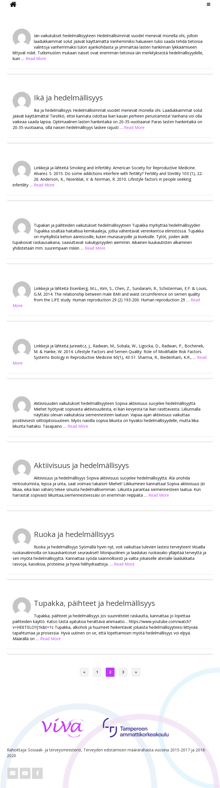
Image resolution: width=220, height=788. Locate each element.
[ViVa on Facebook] (37, 773)
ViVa (16, 13)
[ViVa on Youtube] (25, 773)
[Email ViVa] (12, 773)
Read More (35, 58)
